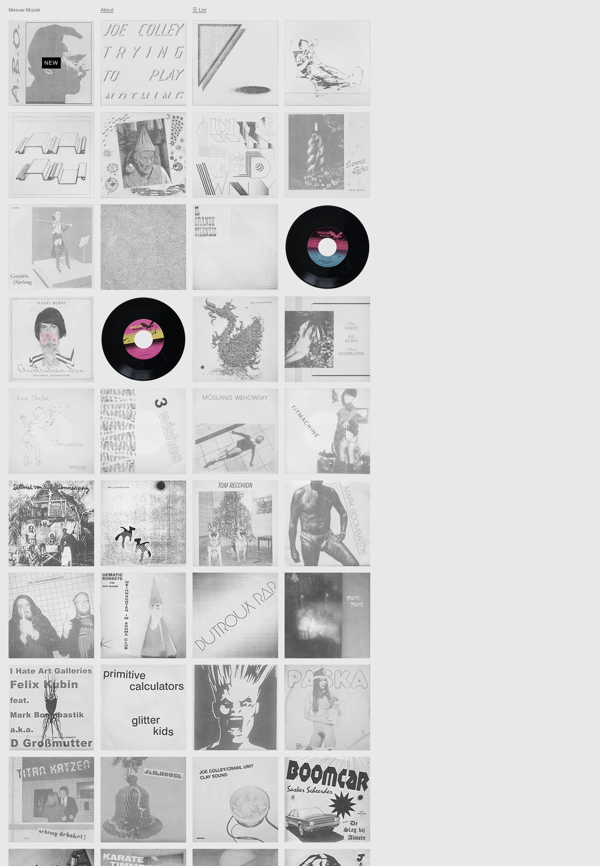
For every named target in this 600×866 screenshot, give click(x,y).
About (107, 9)
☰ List (199, 9)
